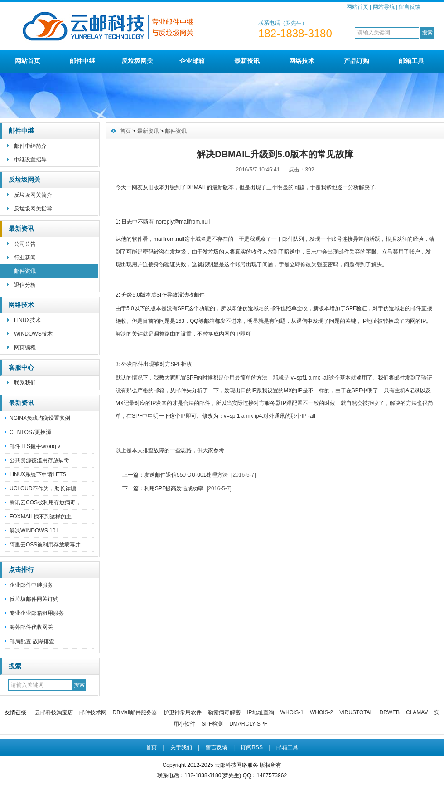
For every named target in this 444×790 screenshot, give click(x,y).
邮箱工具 (411, 60)
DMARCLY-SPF (248, 724)
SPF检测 (212, 724)
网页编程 (25, 347)
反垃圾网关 (137, 60)
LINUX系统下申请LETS (38, 474)
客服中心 (21, 367)
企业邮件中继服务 (31, 585)
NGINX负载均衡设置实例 (40, 418)
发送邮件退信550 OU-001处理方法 (186, 475)
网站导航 (384, 7)
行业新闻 (25, 257)
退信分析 (25, 285)
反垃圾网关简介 (33, 195)
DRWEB (390, 712)
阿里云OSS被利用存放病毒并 (45, 544)
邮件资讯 (25, 271)
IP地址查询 (260, 712)
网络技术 (301, 60)
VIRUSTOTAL (356, 712)
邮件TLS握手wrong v (35, 446)
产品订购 (356, 60)
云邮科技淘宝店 (54, 712)
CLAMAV (417, 712)
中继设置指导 (30, 159)
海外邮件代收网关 (31, 627)
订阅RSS (252, 747)
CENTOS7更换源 (30, 432)
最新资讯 (247, 60)
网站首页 (357, 7)
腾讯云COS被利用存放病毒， (45, 502)
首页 (125, 131)
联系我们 (25, 383)
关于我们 (181, 747)
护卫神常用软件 (183, 712)
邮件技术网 (92, 712)
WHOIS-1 (292, 712)
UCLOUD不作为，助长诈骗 (43, 488)
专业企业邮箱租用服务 (37, 613)
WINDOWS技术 (33, 334)
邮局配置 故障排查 (32, 641)
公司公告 (25, 244)
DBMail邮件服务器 (135, 712)
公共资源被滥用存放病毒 (39, 460)
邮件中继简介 (30, 146)
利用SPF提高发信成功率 (173, 488)
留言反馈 (409, 7)
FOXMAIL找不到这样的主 (41, 516)
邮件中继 (82, 60)
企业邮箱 (192, 60)
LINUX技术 (27, 320)
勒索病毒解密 (224, 712)
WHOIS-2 (321, 712)
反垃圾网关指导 (33, 208)
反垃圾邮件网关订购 (34, 599)
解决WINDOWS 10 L (35, 530)
